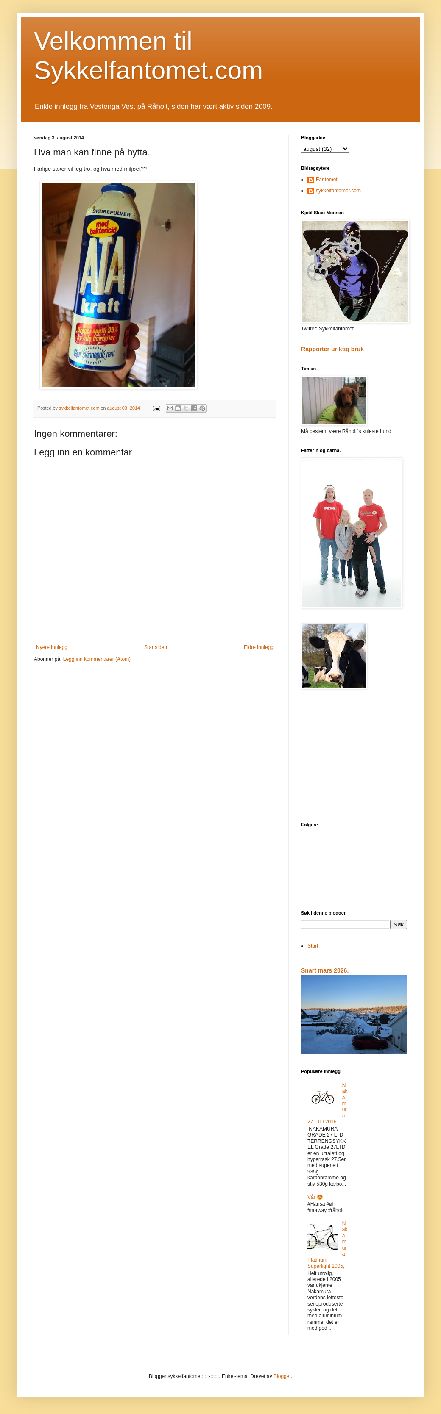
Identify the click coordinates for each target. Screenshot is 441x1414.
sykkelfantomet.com (338, 191)
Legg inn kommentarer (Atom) (97, 659)
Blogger (282, 1376)
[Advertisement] (354, 757)
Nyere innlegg (51, 647)
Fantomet (327, 180)
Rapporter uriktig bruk (332, 349)
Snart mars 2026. (325, 970)
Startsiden (155, 647)
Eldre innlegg (259, 647)
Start (312, 946)
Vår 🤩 (315, 1197)
